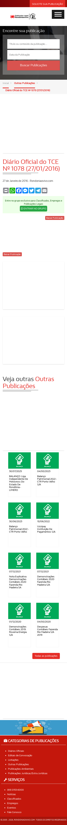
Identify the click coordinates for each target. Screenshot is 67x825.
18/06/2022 (43, 521)
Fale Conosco (14, 812)
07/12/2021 (15, 571)
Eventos (11, 807)
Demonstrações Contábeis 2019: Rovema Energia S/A (18, 630)
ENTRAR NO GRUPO (33, 208)
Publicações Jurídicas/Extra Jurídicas (28, 773)
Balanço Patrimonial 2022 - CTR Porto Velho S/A (47, 480)
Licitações (13, 759)
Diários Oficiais (16, 750)
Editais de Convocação (20, 755)
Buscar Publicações (33, 65)
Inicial (6, 83)
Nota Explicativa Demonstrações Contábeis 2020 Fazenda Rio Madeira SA (17, 582)
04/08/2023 (43, 471)
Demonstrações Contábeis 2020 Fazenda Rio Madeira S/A (45, 580)
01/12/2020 (15, 621)
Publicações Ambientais (21, 768)
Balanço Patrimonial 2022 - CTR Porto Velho (19, 529)
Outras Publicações (24, 83)
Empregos (12, 803)
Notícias (11, 794)
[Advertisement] (33, 120)
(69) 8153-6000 (15, 789)
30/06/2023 (15, 521)
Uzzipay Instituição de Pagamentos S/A (46, 529)
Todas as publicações (46, 655)
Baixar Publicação (54, 218)
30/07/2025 (15, 471)
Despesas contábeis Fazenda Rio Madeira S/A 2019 (47, 630)
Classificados (14, 798)
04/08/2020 (44, 621)
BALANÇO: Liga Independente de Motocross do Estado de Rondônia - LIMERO (18, 483)
